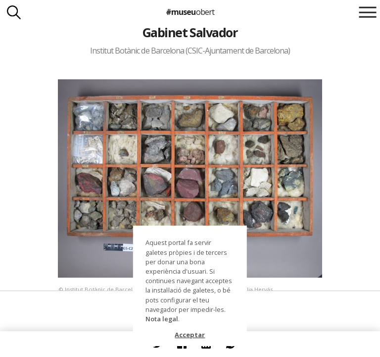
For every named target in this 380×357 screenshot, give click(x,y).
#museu (190, 11)
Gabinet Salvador (190, 32)
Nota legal (161, 318)
